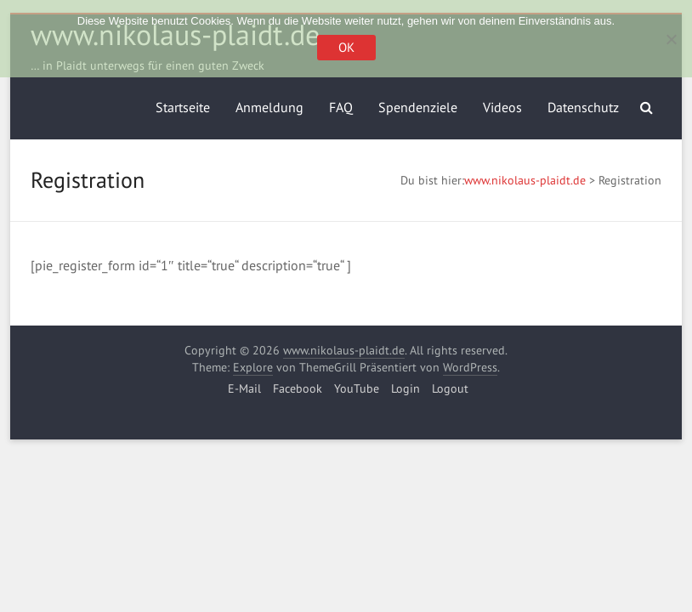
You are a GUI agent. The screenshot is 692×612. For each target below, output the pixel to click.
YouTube (356, 388)
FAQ (341, 107)
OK (346, 47)
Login (405, 388)
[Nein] (670, 39)
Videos (502, 107)
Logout (450, 388)
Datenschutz (583, 107)
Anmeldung (269, 107)
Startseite (183, 107)
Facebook (297, 388)
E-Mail (244, 388)
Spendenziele (417, 107)
